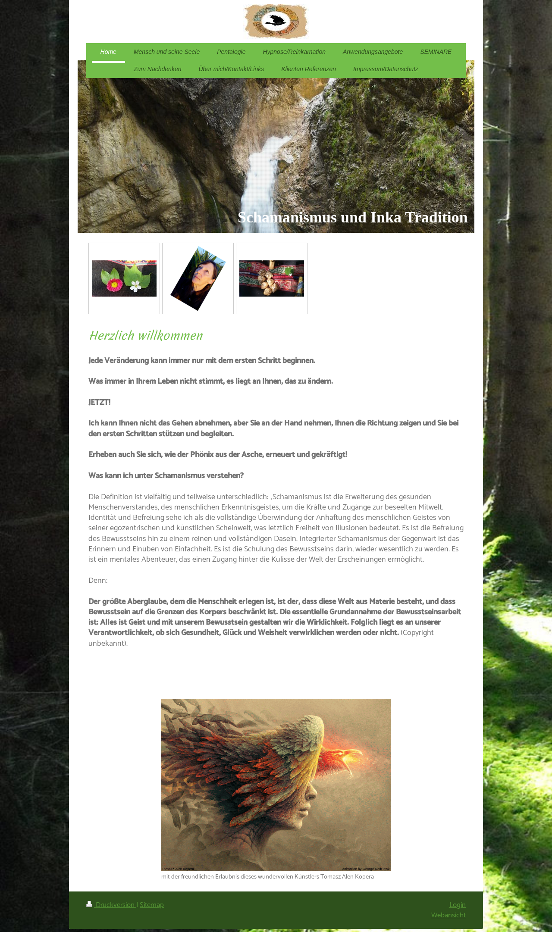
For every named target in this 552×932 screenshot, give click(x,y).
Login (457, 905)
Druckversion (111, 905)
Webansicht (448, 915)
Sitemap (152, 905)
